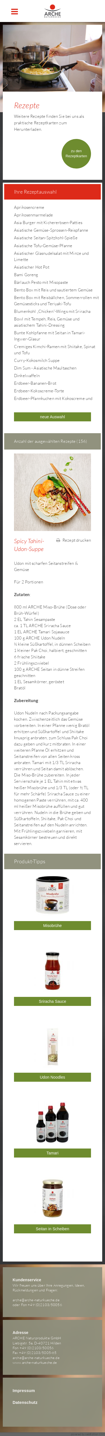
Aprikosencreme (29, 207)
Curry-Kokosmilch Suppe (37, 360)
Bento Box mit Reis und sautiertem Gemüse (53, 290)
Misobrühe (52, 925)
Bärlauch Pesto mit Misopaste (41, 282)
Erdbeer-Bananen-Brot (35, 383)
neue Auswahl (52, 417)
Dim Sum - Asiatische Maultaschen (45, 368)
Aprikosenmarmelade (33, 215)
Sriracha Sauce (52, 1001)
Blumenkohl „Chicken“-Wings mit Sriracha (52, 311)
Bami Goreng (26, 274)
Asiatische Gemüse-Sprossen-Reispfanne (51, 230)
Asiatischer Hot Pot (31, 267)
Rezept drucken (73, 540)
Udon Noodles (52, 1077)
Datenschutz (25, 1402)
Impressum (24, 1390)
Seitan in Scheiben (52, 1229)
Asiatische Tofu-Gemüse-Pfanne (43, 245)
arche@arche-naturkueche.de (36, 1300)
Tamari (52, 1153)
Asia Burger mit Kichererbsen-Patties (48, 222)
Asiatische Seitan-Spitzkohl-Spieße (46, 237)
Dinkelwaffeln (27, 375)
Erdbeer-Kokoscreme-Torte (39, 390)
